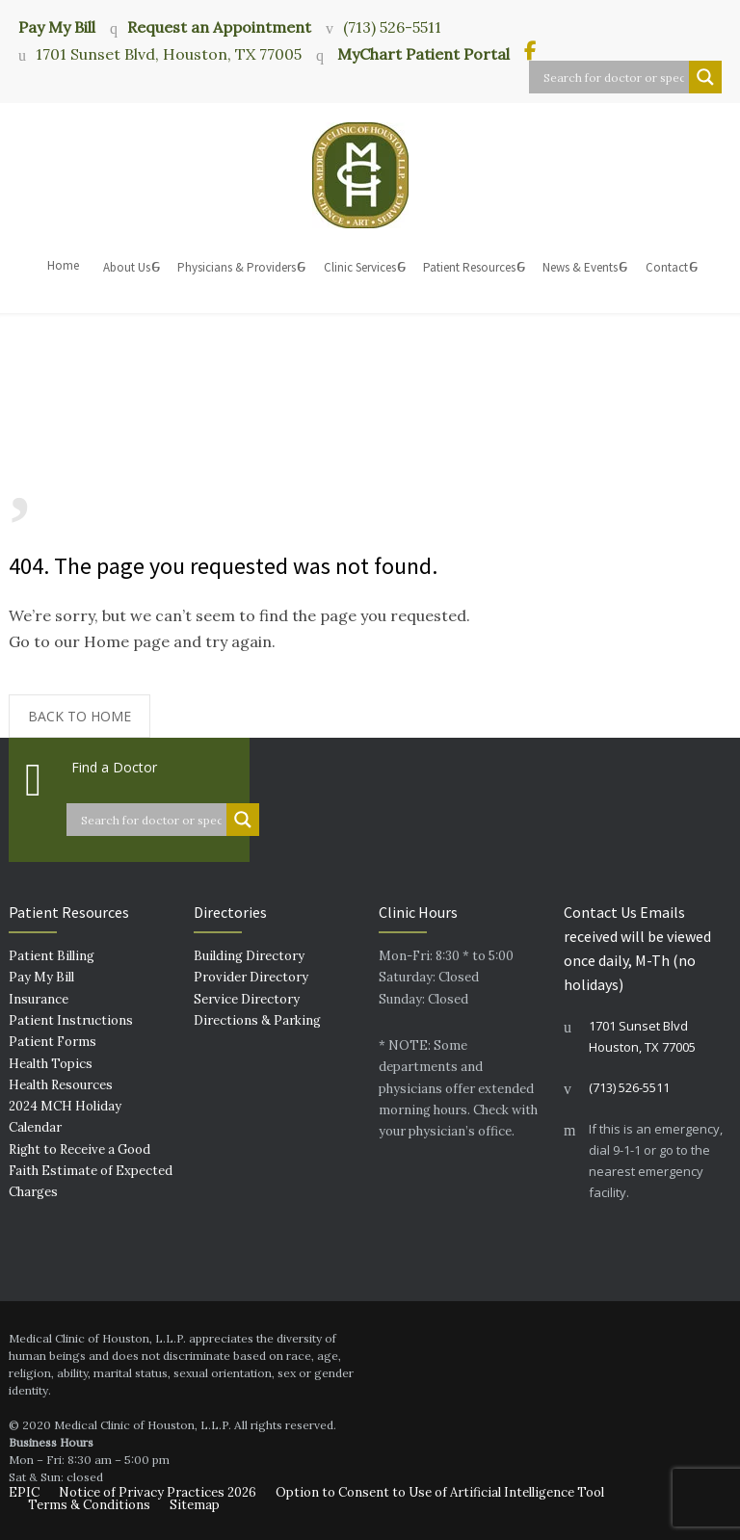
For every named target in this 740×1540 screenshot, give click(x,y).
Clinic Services (360, 267)
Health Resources (61, 1085)
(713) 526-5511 (392, 27)
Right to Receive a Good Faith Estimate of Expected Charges (90, 1171)
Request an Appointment (219, 27)
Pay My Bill (56, 26)
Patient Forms (52, 1041)
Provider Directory (251, 977)
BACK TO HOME (79, 716)
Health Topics (50, 1064)
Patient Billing (51, 956)
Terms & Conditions (89, 1505)
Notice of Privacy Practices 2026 (157, 1492)
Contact (667, 267)
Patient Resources (469, 267)
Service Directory (247, 999)
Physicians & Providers (236, 267)
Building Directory (249, 956)
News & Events (580, 267)
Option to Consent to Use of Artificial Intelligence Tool (440, 1492)
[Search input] (613, 77)
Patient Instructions (71, 1020)
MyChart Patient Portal (421, 54)
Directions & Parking (257, 1020)
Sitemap (195, 1505)
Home (63, 265)
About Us (126, 267)
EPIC (24, 1492)
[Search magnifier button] (705, 77)
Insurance (38, 999)
